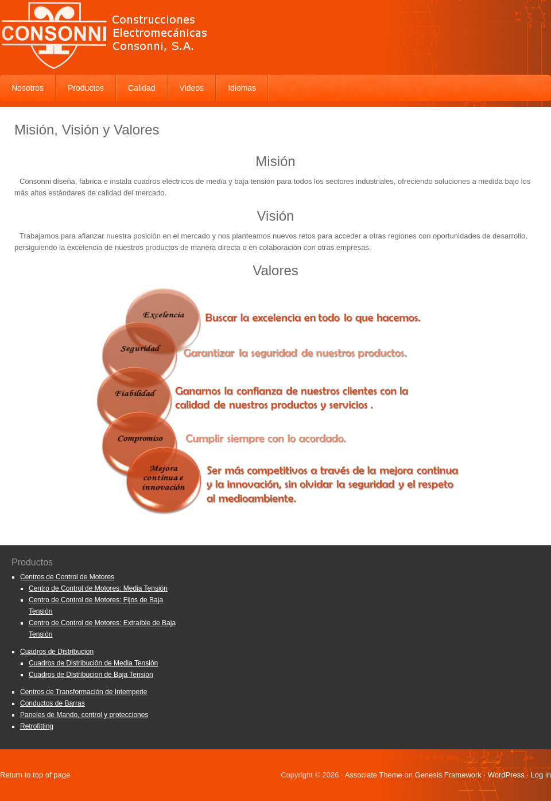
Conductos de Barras (52, 703)
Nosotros (27, 88)
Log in (541, 775)
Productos (86, 88)
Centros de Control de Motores (67, 577)
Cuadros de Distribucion (57, 652)
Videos (192, 88)
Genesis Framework (448, 775)
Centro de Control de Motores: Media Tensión (98, 588)
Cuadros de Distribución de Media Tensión (93, 663)
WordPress (506, 775)
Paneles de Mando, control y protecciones (84, 715)
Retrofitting (36, 726)
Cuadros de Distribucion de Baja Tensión (91, 675)
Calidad (141, 88)
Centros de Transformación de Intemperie (83, 692)
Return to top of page (35, 775)
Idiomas (242, 88)
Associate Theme (373, 775)
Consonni (275, 34)
